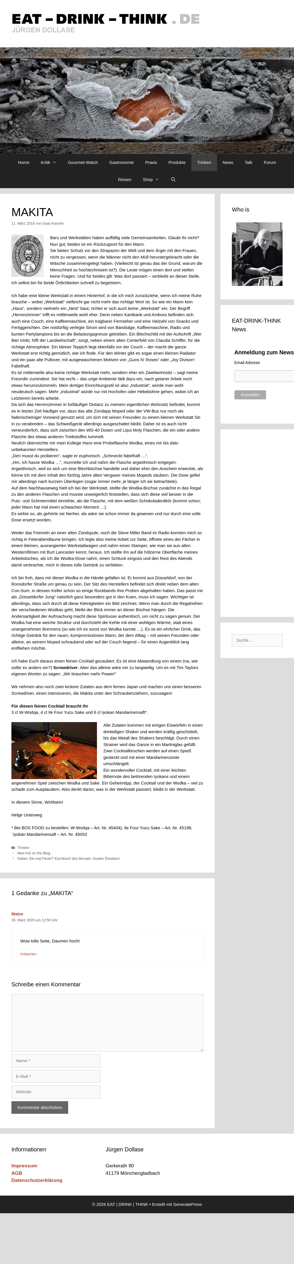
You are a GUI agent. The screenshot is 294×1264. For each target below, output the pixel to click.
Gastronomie (122, 162)
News (228, 162)
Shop (154, 179)
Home (23, 162)
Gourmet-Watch (83, 162)
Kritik (51, 162)
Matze (17, 913)
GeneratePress (187, 1204)
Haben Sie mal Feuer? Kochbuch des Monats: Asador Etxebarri (68, 858)
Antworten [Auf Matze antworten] (28, 954)
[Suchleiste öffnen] (173, 179)
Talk (248, 162)
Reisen (124, 179)
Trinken (204, 162)
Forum (270, 162)
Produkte (177, 162)
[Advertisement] (258, 521)
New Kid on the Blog (33, 853)
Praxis (151, 162)
